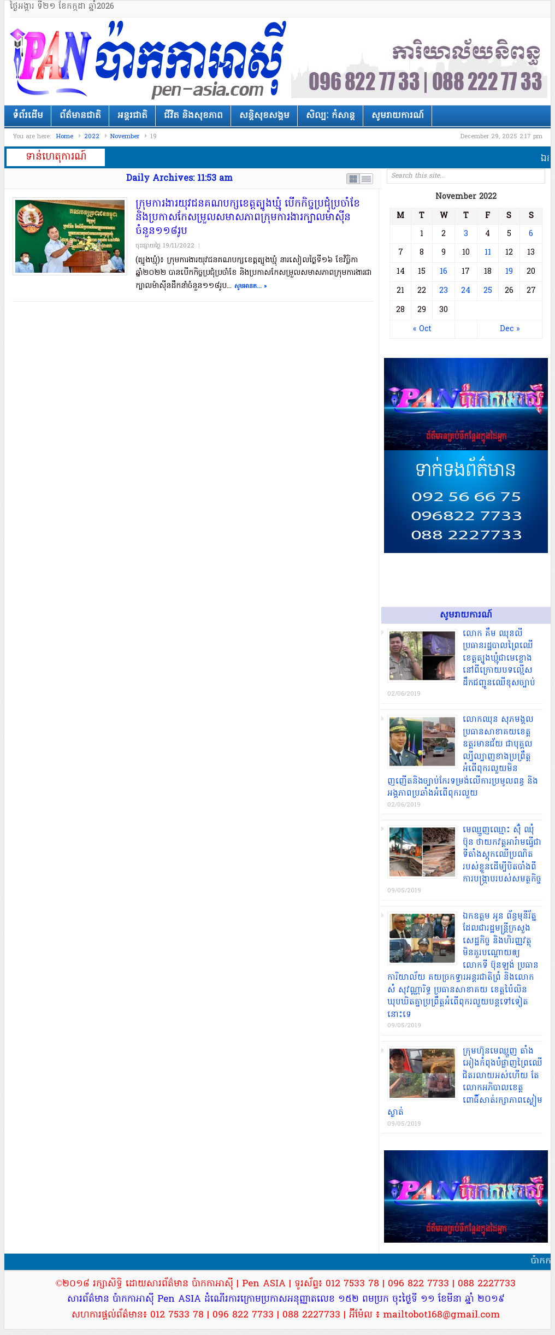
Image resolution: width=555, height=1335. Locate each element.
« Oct (422, 329)
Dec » (509, 329)
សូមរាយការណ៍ (397, 115)
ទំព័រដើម (28, 115)
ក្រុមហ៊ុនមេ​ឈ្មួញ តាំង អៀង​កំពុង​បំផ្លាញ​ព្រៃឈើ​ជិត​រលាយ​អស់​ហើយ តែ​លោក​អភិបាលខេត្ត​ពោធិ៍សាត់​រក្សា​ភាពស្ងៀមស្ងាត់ (464, 1082)
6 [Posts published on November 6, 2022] (531, 234)
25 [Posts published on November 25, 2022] (487, 291)
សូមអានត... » (250, 286)
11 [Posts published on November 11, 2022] (488, 252)
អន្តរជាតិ (132, 115)
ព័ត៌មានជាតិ (80, 115)
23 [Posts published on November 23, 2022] (443, 291)
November (124, 136)
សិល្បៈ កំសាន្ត (330, 115)
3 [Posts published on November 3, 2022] (466, 234)
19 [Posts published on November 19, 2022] (509, 272)
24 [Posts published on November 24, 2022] (465, 291)
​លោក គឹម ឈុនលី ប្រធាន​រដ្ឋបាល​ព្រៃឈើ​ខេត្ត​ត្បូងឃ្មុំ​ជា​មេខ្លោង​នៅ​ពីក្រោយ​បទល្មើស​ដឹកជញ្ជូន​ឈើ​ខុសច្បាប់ (499, 658)
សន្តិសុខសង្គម (264, 115)
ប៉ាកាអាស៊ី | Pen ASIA (149, 61)
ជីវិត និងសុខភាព (193, 115)
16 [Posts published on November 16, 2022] (443, 272)
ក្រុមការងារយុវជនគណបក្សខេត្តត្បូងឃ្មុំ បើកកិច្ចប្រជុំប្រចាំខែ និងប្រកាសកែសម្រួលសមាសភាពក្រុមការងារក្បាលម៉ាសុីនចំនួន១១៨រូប (247, 218)
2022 (91, 136)
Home (64, 136)
